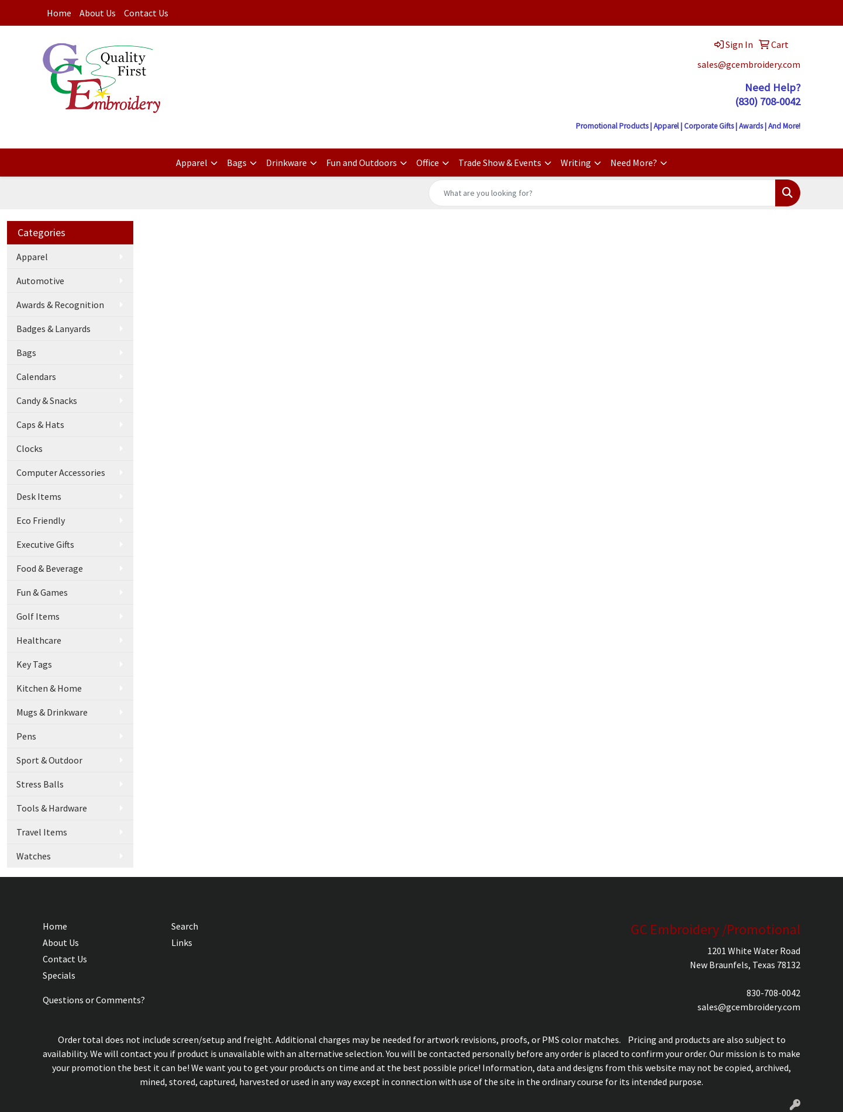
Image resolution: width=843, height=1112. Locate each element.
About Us (98, 13)
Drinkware (286, 162)
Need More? (633, 162)
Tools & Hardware (51, 808)
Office (427, 162)
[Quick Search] (602, 192)
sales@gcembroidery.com (748, 64)
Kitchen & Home (49, 688)
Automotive (40, 280)
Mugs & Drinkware (52, 712)
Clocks (29, 448)
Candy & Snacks (46, 400)
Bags (237, 162)
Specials (59, 975)
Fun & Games (42, 592)
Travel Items (41, 832)
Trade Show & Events (499, 162)
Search (184, 926)
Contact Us (146, 13)
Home (59, 13)
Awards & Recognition (60, 304)
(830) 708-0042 (767, 101)
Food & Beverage (49, 568)
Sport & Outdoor (49, 760)
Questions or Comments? (94, 1000)
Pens (26, 736)
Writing (576, 162)
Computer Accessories (60, 472)
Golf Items (38, 616)
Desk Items (38, 496)
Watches (33, 856)
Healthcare (38, 640)
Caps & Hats (40, 424)
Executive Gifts (45, 544)
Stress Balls (40, 784)
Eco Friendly (40, 520)
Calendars (36, 376)
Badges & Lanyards (53, 328)
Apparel (192, 162)
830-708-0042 (773, 993)
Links (181, 942)
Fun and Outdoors (361, 162)
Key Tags (34, 664)
